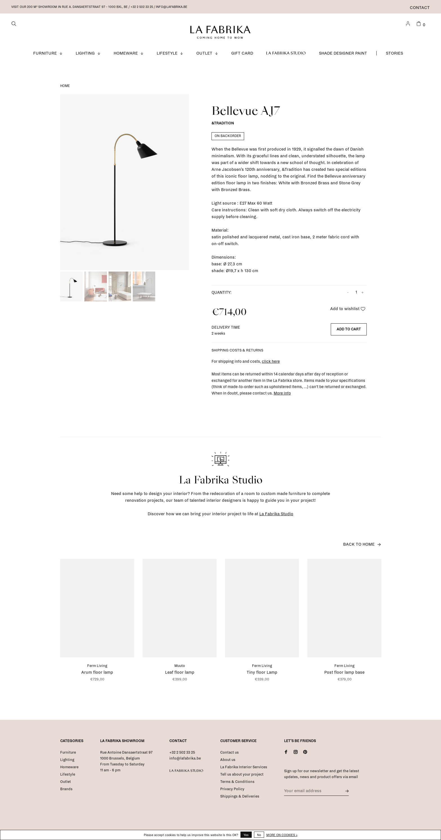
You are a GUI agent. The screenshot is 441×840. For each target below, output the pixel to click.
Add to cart (349, 331)
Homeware (126, 55)
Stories (394, 55)
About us (227, 762)
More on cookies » (282, 835)
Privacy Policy (232, 791)
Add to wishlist (347, 310)
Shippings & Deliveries (239, 798)
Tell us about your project (242, 776)
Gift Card (242, 55)
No (259, 835)
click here (271, 363)
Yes (246, 835)
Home (65, 88)
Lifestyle (167, 55)
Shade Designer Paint (343, 55)
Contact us (229, 754)
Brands (66, 791)
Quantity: (221, 294)
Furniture (45, 55)
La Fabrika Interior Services (243, 769)
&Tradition (223, 125)
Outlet (204, 55)
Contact (420, 7)
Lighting (85, 55)
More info (282, 395)
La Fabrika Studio (286, 55)
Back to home (359, 546)
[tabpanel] (124, 184)
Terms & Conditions (237, 784)
